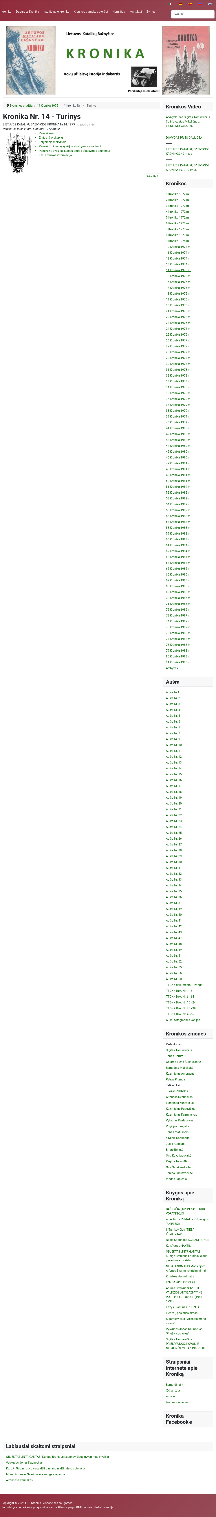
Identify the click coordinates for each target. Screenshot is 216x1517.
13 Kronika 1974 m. (178, 264)
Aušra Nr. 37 (174, 903)
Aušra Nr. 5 (173, 715)
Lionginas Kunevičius (180, 1103)
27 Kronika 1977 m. (178, 346)
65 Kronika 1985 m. (178, 568)
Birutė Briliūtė (174, 1149)
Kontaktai (135, 11)
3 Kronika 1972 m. (178, 206)
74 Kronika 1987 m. (178, 621)
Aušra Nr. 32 (174, 873)
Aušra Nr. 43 (174, 932)
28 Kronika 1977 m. (178, 352)
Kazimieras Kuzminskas (181, 1114)
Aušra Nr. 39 (174, 909)
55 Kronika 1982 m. (178, 510)
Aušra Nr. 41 (174, 920)
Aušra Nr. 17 (174, 786)
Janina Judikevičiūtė (179, 1173)
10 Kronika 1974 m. (178, 247)
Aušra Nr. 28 (174, 850)
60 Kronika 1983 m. (178, 539)
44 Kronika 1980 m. (178, 446)
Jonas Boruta (174, 1056)
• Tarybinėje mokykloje (51, 142)
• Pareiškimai (44, 133)
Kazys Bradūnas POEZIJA (182, 1307)
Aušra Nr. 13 (174, 762)
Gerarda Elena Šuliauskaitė (183, 1062)
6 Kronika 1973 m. (178, 223)
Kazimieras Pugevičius (180, 1108)
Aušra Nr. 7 (173, 727)
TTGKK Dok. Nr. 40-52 (180, 1014)
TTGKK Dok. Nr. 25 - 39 (181, 1008)
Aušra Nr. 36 (174, 897)
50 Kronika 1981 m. (178, 481)
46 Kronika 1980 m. (178, 457)
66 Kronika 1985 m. (178, 574)
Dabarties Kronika (27, 11)
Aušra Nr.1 (172, 692)
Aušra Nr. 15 (174, 774)
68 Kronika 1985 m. (178, 586)
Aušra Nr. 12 (174, 756)
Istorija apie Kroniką (56, 11)
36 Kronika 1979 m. (178, 399)
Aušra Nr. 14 (174, 768)
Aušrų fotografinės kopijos (183, 1020)
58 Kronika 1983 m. (178, 527)
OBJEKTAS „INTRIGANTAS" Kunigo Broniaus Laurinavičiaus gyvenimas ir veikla (186, 1256)
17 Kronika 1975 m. (178, 288)
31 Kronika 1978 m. (178, 369)
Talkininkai (173, 1085)
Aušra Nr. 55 (174, 967)
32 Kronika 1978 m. (178, 375)
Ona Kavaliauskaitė (178, 1155)
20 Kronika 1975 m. (178, 305)
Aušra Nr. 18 (174, 792)
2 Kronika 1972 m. (178, 200)
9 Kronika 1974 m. (178, 241)
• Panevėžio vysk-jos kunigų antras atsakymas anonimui (73, 151)
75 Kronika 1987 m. (178, 627)
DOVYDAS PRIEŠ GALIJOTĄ (184, 137)
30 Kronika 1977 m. (178, 364)
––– (169, 132)
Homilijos (119, 11)
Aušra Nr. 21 (174, 809)
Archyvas (172, 668)
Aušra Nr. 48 (174, 944)
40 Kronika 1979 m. (178, 422)
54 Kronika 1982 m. (178, 504)
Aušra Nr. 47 (174, 938)
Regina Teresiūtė (176, 1161)
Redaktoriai (173, 1044)
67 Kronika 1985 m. (178, 580)
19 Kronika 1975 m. (178, 299)
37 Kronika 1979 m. (178, 405)
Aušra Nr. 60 (174, 979)
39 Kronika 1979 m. (178, 416)
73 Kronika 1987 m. (178, 615)
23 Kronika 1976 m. (178, 323)
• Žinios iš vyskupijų (49, 137)
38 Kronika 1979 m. (178, 410)
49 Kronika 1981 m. (178, 475)
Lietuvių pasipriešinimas (181, 1313)
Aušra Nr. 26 (174, 838)
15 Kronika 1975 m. (178, 276)
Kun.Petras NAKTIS (178, 1245)
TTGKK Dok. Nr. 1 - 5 (179, 990)
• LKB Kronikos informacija (54, 155)
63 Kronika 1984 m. (178, 557)
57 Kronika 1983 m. (178, 522)
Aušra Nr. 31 (174, 868)
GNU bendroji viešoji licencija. (95, 1507)
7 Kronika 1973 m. (178, 229)
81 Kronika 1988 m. (178, 662)
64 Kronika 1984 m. (178, 563)
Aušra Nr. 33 (174, 879)
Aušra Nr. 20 (174, 803)
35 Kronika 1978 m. (178, 393)
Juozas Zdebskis (177, 1091)
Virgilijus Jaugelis (177, 1126)
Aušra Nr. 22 (174, 815)
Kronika (6, 11)
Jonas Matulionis (177, 1132)
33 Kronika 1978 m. (178, 381)
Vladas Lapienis (176, 1179)
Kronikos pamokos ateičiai (91, 11)
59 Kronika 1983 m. (178, 533)
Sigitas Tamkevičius (179, 1050)
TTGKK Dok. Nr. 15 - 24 (181, 1002)
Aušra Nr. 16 (174, 780)
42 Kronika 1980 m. (178, 434)
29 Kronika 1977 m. (178, 358)
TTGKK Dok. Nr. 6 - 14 (180, 996)
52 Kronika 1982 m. (178, 492)
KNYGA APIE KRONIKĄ (180, 1282)
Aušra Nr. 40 (174, 914)
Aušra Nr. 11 (174, 751)
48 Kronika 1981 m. (178, 469)
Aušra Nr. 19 (174, 797)
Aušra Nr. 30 (174, 862)
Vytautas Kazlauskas (179, 1120)
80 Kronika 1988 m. (178, 656)
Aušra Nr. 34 (174, 885)
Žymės (151, 11)
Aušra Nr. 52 (174, 961)
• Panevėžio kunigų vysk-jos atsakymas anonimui (68, 146)
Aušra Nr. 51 (174, 955)
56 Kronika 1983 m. (178, 516)
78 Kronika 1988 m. (178, 644)
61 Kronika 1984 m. (178, 545)
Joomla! (6, 1507)
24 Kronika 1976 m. (178, 328)
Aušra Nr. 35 (174, 891)
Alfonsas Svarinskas (179, 1097)
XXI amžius (173, 1390)
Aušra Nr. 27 (174, 844)
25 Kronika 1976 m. (178, 334)
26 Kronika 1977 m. (178, 340)
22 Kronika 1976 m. (178, 317)
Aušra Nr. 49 (174, 950)
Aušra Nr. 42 (174, 926)
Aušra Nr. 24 (174, 827)
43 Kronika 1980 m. (178, 440)
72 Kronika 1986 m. (178, 609)
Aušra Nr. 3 (173, 704)
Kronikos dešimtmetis (180, 1276)
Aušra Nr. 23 (174, 821)
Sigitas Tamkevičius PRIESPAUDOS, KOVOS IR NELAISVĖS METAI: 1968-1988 (186, 1344)
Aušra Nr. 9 (173, 739)
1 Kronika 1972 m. (178, 194)
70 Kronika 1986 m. (178, 598)
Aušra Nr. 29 (174, 856)
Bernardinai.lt (174, 1384)
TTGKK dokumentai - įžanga (184, 985)
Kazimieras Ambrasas (180, 1073)
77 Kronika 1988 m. (178, 639)
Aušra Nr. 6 (173, 721)
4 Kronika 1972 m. (178, 211)
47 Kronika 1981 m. (178, 463)
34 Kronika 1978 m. (178, 387)
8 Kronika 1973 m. (178, 235)
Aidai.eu (171, 1396)
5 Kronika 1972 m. (178, 217)
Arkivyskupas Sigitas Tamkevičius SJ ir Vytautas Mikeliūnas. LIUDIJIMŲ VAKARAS (188, 121)
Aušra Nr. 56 (174, 973)
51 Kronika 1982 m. (178, 486)
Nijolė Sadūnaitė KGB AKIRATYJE (187, 1240)
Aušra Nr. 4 (173, 710)
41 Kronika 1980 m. (178, 428)
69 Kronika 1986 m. (178, 592)
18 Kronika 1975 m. (178, 293)
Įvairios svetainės (177, 1402)
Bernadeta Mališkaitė (179, 1067)
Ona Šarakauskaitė (178, 1167)
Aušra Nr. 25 (174, 832)
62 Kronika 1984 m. (178, 551)
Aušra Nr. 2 (173, 698)
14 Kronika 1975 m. (178, 270)
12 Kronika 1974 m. (178, 258)
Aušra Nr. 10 (174, 745)
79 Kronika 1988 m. (178, 650)
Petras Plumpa (175, 1079)
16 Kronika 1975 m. (178, 282)
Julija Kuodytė (175, 1144)
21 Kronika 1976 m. (178, 311)
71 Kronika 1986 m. (178, 604)
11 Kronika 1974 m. (178, 252)
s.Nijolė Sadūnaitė (177, 1138)
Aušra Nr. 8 (173, 733)
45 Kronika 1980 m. (178, 451)
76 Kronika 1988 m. (178, 633)
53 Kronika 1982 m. (178, 498)
